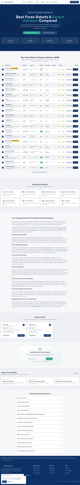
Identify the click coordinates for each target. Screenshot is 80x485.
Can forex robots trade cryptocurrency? (40, 450)
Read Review (6, 335)
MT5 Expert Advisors (37, 473)
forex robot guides (34, 306)
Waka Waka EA (8, 94)
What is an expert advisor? (40, 402)
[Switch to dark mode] (68, 2)
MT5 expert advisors (62, 250)
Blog (48, 2)
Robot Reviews (51, 467)
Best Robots (30, 2)
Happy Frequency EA (9, 114)
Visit (75, 69)
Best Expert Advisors (37, 469)
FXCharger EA (8, 104)
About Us (50, 473)
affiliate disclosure (75, 481)
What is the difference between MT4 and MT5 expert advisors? (40, 414)
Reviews (37, 2)
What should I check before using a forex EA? (40, 418)
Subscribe (49, 358)
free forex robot (61, 228)
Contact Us (67, 473)
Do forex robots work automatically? (40, 426)
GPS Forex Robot (9, 83)
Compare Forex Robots (31, 33)
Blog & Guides (51, 470)
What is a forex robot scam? (40, 434)
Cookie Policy (67, 472)
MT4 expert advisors (47, 249)
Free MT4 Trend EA (9, 161)
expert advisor (33, 230)
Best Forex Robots (36, 467)
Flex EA (7, 99)
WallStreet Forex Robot (10, 89)
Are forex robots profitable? (40, 406)
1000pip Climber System (10, 73)
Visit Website (21, 335)
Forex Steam (8, 125)
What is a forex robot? (40, 398)
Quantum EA (8, 140)
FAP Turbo (7, 145)
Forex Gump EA (8, 135)
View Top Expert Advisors (49, 33)
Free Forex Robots (36, 470)
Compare (43, 2)
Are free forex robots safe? (40, 410)
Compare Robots (74, 2)
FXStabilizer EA (8, 120)
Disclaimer (67, 467)
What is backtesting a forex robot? (40, 446)
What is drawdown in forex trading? (40, 438)
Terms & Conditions (68, 470)
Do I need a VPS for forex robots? (40, 442)
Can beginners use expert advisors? (40, 422)
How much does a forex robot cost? (40, 430)
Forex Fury (7, 68)
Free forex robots (45, 257)
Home (24, 2)
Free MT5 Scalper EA (9, 166)
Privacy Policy (67, 469)
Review (69, 69)
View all (77, 373)
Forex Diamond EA (9, 78)
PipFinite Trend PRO (9, 151)
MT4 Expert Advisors (37, 472)
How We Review (54, 2)
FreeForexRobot (7, 2)
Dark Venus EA (8, 130)
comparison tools (16, 286)
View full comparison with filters (40, 172)
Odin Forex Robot (9, 109)
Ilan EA (6, 156)
